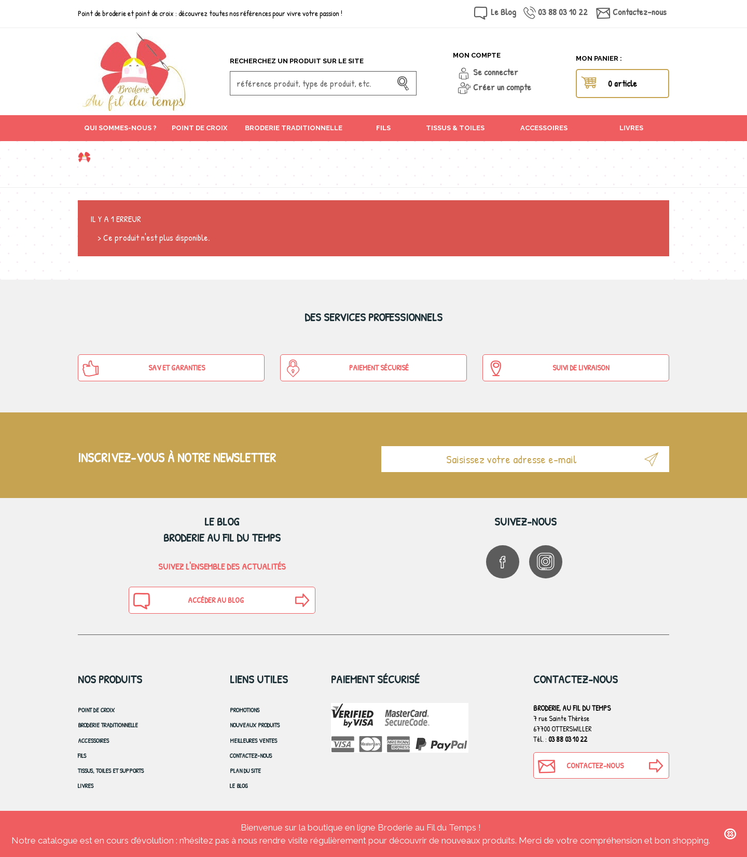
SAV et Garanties (143, 368)
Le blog (239, 785)
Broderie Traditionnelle (108, 725)
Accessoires (93, 740)
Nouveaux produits (255, 725)
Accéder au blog (188, 601)
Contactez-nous (640, 12)
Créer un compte (502, 87)
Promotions (244, 710)
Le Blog (503, 12)
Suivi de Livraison (548, 368)
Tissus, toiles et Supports (111, 770)
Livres (85, 785)
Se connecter (495, 72)
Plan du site (245, 770)
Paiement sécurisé (346, 368)
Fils (82, 755)
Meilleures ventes (253, 740)
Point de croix (96, 710)
